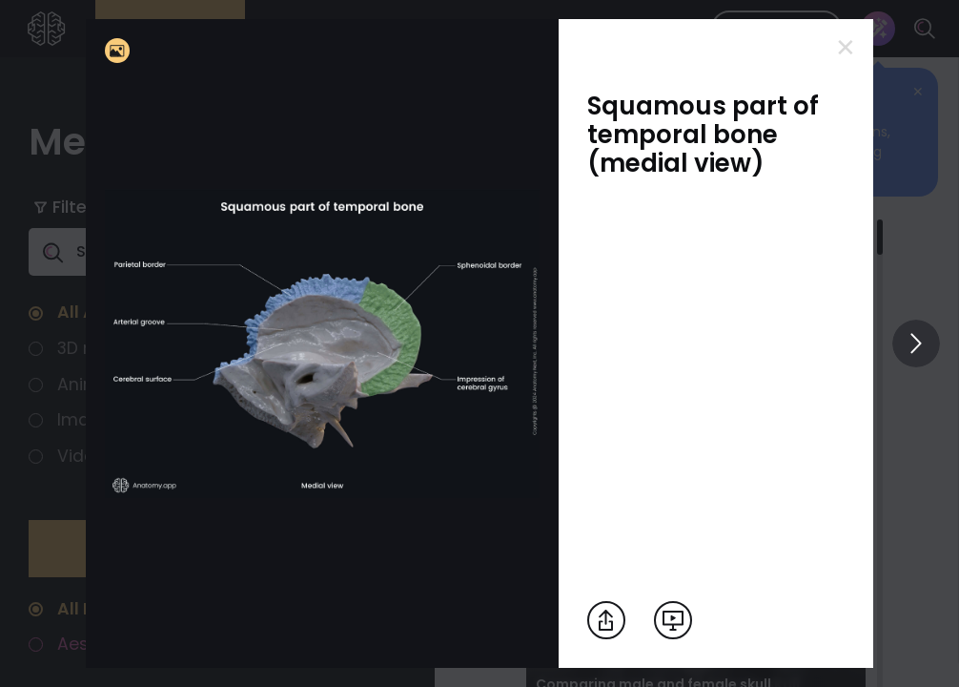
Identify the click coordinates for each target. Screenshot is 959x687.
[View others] (916, 343)
